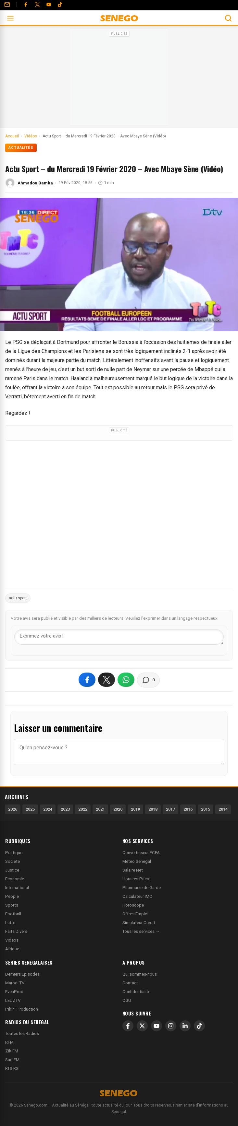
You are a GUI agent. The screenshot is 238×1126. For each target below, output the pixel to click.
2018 (152, 809)
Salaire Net (132, 870)
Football (13, 913)
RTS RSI (12, 1068)
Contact (130, 982)
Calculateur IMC (137, 896)
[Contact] (7, 4)
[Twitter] (37, 4)
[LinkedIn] (185, 1025)
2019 (135, 809)
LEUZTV (12, 1000)
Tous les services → (141, 931)
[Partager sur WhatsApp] (126, 680)
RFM (9, 1042)
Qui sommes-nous (139, 974)
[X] (142, 1025)
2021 (100, 809)
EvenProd (14, 991)
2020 (117, 809)
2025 (30, 809)
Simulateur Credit (138, 922)
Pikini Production (21, 1009)
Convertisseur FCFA (141, 852)
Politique (13, 852)
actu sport (18, 598)
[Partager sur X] (106, 680)
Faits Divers (16, 931)
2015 (205, 809)
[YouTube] (48, 4)
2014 (223, 809)
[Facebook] (25, 4)
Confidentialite (136, 991)
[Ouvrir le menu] (10, 18)
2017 (170, 809)
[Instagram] (170, 1025)
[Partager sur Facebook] (87, 680)
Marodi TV (14, 982)
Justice (12, 870)
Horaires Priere (136, 878)
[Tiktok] (60, 4)
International (17, 887)
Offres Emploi (135, 913)
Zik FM (11, 1051)
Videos (12, 940)
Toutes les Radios (22, 1033)
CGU (126, 1000)
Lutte (10, 922)
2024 (47, 809)
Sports (11, 905)
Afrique (12, 948)
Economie (14, 878)
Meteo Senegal (136, 861)
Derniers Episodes (22, 974)
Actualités (20, 148)
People (12, 896)
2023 (65, 809)
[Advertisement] (119, 79)
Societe (12, 861)
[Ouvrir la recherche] (228, 18)
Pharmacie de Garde (141, 887)
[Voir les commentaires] (148, 680)
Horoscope (133, 905)
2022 (82, 809)
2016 (188, 809)
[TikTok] (199, 1025)
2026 (12, 809)
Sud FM (12, 1059)
